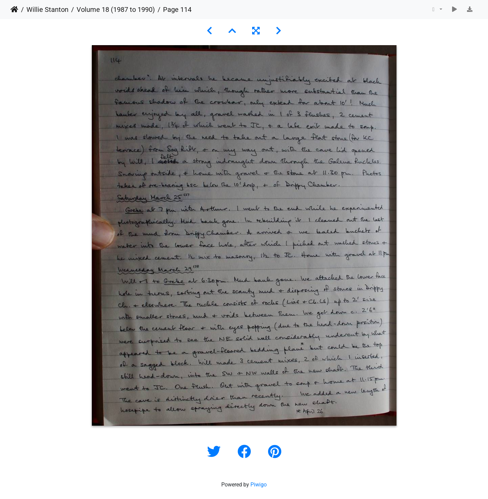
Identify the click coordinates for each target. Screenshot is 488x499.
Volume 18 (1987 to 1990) (116, 9)
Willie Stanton (47, 9)
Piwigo (258, 484)
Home (14, 9)
